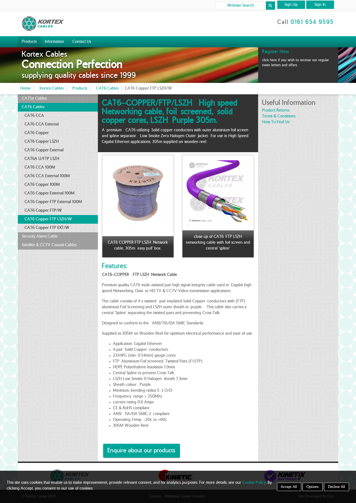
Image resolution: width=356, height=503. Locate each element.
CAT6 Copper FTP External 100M (53, 202)
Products (29, 42)
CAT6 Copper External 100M (50, 193)
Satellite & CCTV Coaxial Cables (49, 245)
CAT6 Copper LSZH (42, 142)
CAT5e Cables (34, 98)
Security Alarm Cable (40, 236)
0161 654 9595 (312, 22)
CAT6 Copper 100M (42, 185)
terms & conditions (279, 116)
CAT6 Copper (37, 133)
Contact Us (82, 42)
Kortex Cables (52, 88)
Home (26, 88)
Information (54, 42)
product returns (276, 110)
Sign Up (291, 5)
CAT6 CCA (34, 116)
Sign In (320, 5)
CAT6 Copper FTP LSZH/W (48, 219)
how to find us (276, 122)
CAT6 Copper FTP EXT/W (47, 228)
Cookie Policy (254, 483)
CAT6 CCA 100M (40, 167)
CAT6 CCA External (42, 124)
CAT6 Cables (107, 88)
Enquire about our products (141, 450)
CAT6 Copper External (44, 150)
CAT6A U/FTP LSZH (42, 159)
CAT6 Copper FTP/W (43, 211)
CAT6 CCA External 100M (47, 176)
